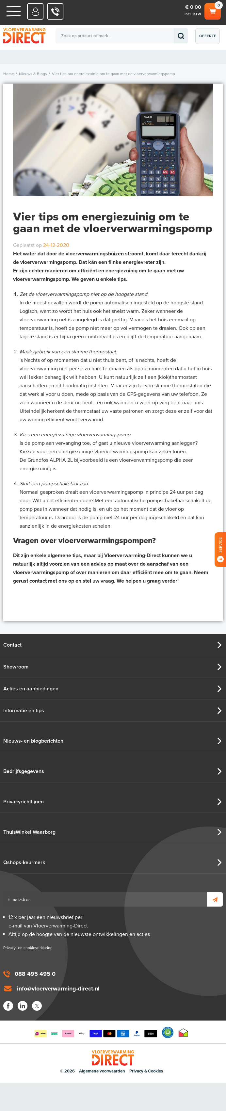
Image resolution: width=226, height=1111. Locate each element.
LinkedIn (22, 1006)
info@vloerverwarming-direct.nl (58, 988)
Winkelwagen (212, 10)
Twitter (37, 1006)
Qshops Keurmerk (167, 1032)
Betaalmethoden (96, 1032)
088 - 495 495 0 (55, 11)
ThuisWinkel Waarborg (29, 832)
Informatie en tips (23, 710)
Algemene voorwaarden (102, 1071)
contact (38, 581)
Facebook (8, 1006)
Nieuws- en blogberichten (33, 741)
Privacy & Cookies (146, 1071)
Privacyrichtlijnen (23, 801)
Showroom (15, 667)
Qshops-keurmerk (24, 862)
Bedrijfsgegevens (23, 771)
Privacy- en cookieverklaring (28, 947)
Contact (12, 645)
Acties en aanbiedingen (30, 688)
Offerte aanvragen (209, 39)
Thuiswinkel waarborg (183, 1032)
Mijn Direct (35, 11)
